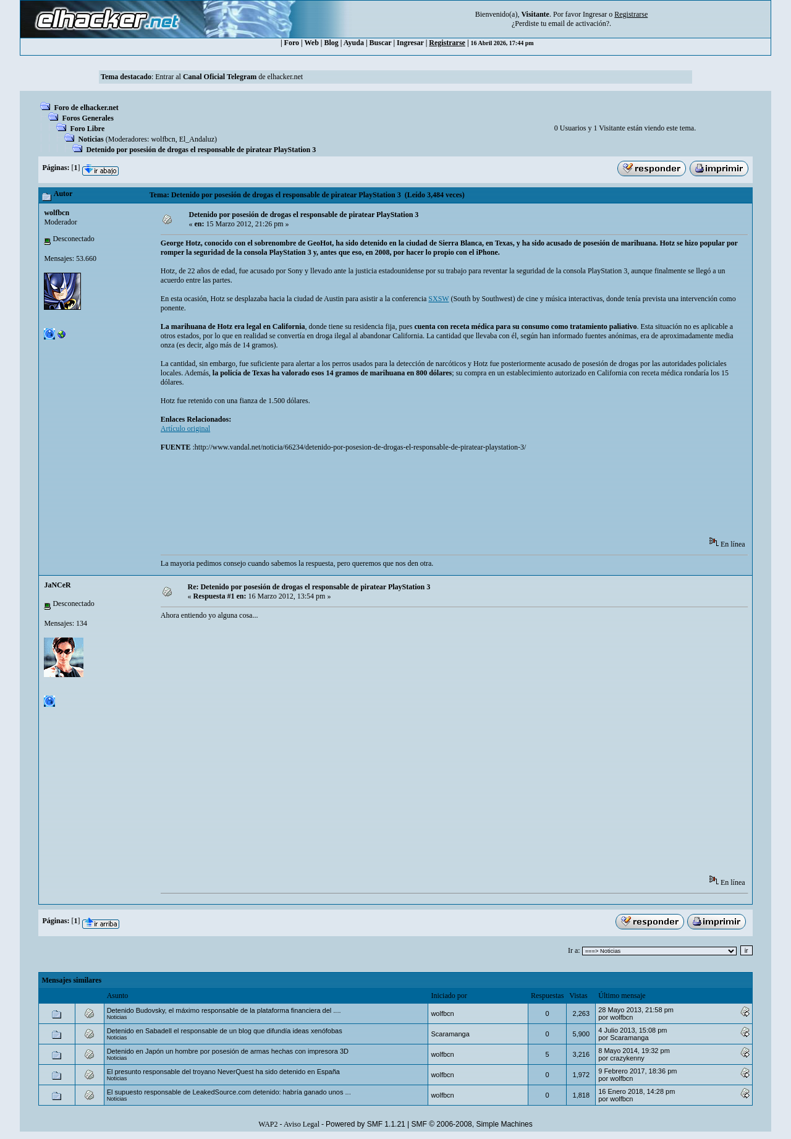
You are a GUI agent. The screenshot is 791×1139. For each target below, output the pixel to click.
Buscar (381, 42)
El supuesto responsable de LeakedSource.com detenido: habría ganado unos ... (229, 1092)
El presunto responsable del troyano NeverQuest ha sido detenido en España (223, 1071)
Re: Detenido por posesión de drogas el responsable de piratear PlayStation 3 (308, 586)
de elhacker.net (279, 76)
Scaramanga (450, 1034)
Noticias (90, 139)
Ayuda (354, 42)
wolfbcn (163, 139)
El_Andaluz (196, 139)
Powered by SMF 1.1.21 (365, 1124)
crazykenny (627, 1058)
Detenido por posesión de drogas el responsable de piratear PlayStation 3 (201, 149)
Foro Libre (87, 128)
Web (312, 42)
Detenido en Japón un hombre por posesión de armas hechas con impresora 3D (228, 1051)
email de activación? (578, 23)
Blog (331, 42)
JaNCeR (57, 585)
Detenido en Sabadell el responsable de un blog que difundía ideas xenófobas (224, 1030)
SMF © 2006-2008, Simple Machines (472, 1124)
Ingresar (595, 14)
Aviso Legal (301, 1124)
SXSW (438, 298)
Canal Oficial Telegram (219, 76)
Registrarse (447, 42)
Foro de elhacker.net (86, 107)
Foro (291, 42)
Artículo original (185, 428)
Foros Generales (87, 118)
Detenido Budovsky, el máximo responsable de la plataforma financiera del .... (224, 1010)
